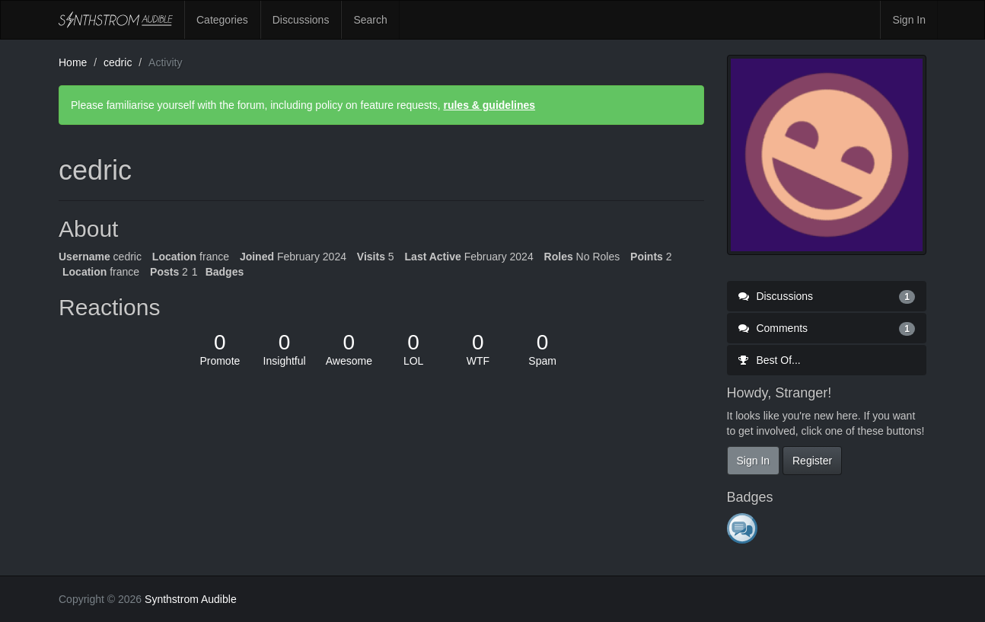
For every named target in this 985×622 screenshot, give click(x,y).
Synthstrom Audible (116, 20)
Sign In (909, 20)
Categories (222, 20)
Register (812, 461)
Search (370, 20)
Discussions (301, 20)
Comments (827, 328)
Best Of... (769, 360)
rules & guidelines (489, 105)
